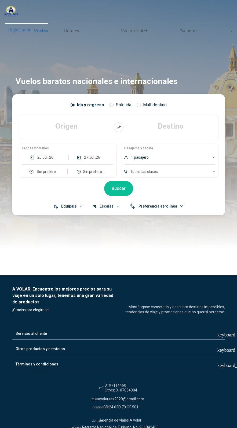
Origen (66, 125)
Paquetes (174, 30)
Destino (171, 125)
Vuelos (28, 30)
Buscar (119, 188)
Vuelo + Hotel (115, 30)
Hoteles (65, 30)
